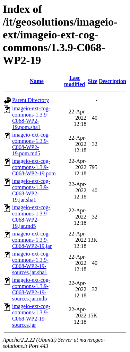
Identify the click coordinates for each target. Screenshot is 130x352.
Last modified (74, 81)
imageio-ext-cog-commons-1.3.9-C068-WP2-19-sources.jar (31, 315)
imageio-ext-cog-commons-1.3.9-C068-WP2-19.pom (34, 167)
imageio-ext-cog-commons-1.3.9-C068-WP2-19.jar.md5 (31, 216)
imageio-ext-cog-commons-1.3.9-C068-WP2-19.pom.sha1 (31, 117)
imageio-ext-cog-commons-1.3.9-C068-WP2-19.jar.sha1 (31, 190)
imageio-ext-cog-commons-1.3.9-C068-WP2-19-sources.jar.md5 (31, 289)
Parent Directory (30, 100)
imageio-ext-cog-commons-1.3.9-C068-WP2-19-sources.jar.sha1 (31, 263)
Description (112, 81)
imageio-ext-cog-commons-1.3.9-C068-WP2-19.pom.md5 (31, 144)
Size (92, 81)
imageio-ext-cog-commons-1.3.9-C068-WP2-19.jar (32, 240)
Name (37, 81)
